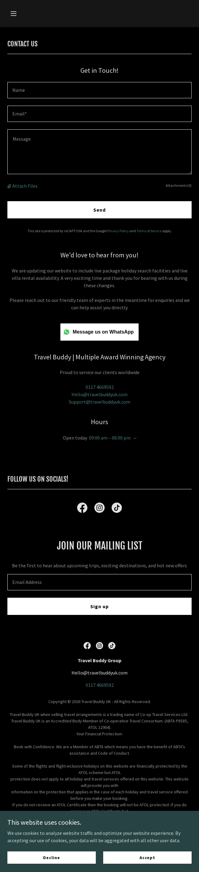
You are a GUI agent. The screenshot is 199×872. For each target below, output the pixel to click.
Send (99, 210)
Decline (51, 857)
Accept (147, 857)
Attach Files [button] (25, 186)
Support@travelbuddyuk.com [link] (99, 402)
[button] (21, 13)
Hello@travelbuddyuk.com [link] (99, 394)
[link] (82, 509)
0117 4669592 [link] (100, 387)
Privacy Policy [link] (118, 231)
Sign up (99, 606)
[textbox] (99, 90)
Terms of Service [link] (149, 231)
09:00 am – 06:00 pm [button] (110, 438)
